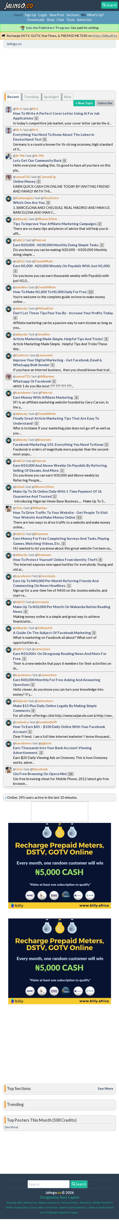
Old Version (30, 1202)
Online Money (24, 181)
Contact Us (54, 1202)
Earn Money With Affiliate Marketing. (43, 397)
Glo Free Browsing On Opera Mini (40, 774)
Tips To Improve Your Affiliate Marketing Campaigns (55, 224)
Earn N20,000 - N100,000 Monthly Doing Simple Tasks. (56, 245)
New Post (56, 15)
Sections (72, 15)
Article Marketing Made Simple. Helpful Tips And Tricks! (58, 339)
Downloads (36, 20)
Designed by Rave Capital (59, 1197)
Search (79, 1184)
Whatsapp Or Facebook (32, 381)
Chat (60, 20)
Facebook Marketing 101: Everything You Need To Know (58, 444)
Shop (50, 20)
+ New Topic (84, 103)
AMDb (96, 1202)
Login (42, 15)
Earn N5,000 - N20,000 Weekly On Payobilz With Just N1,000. (61, 266)
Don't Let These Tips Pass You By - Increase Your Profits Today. (63, 313)
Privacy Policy (70, 1202)
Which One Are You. (29, 202)
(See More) (11, 1127)
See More (105, 1088)
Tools (70, 20)
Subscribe (105, 103)
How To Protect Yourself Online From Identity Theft (55, 560)
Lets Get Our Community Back (37, 160)
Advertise (84, 20)
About (42, 1202)
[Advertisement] (41, 70)
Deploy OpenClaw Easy (73, 1207)
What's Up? (95, 15)
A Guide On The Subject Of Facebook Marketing (52, 633)
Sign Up (30, 15)
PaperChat (21, 1207)
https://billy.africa (105, 36)
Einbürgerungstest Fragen (62, 1212)
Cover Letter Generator (43, 1207)
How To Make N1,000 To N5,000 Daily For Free (50, 292)
